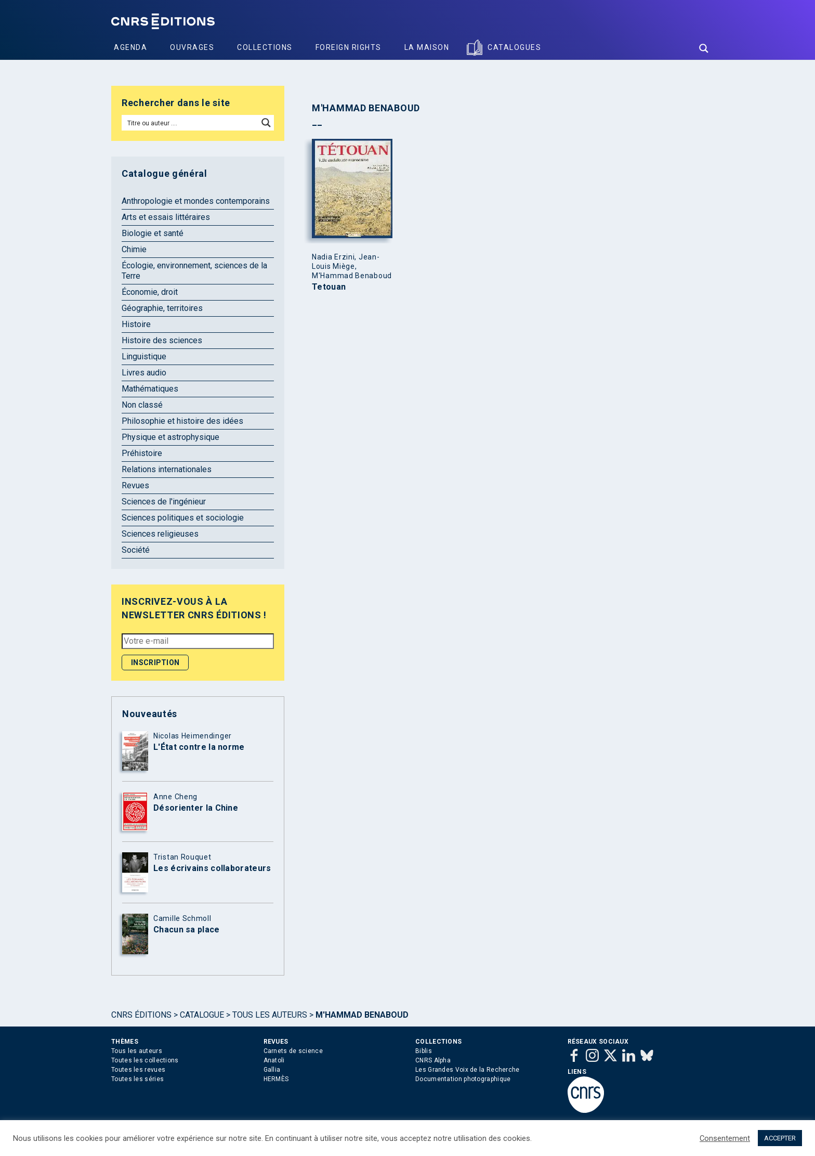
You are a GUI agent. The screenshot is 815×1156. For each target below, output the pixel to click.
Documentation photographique (462, 1079)
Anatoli (274, 1060)
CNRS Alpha (433, 1060)
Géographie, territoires (162, 308)
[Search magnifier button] (704, 48)
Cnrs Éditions (141, 1015)
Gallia (272, 1069)
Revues (135, 485)
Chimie (134, 249)
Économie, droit (150, 292)
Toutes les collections (145, 1060)
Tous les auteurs (269, 1015)
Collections (265, 47)
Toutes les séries (137, 1079)
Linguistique (144, 356)
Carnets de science (293, 1051)
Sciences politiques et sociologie (183, 518)
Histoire (136, 324)
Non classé (142, 405)
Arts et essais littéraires (166, 217)
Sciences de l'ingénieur (164, 501)
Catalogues (514, 47)
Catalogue (202, 1015)
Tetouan (329, 287)
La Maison (427, 47)
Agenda (130, 47)
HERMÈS (276, 1079)
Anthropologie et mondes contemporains (196, 201)
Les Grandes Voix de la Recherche (467, 1069)
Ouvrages (192, 47)
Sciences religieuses (160, 534)
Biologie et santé (152, 233)
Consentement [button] (725, 1138)
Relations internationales (167, 469)
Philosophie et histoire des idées (182, 421)
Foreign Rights (349, 47)
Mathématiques (150, 389)
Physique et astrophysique (170, 437)
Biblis (423, 1051)
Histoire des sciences (162, 340)
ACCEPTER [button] (780, 1138)
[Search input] (190, 122)
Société (136, 550)
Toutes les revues (138, 1069)
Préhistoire (142, 453)
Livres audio (144, 373)
